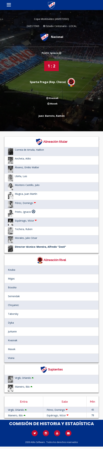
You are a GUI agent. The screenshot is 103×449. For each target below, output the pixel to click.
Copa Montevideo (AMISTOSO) (51, 19)
